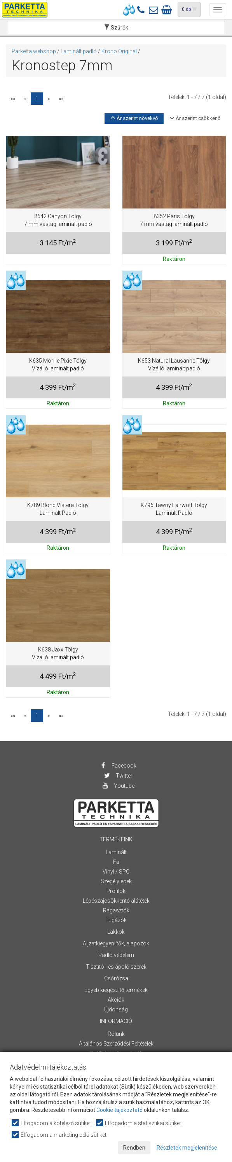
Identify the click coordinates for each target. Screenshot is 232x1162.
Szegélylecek (116, 881)
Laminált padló (79, 51)
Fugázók (116, 920)
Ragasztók (116, 910)
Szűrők (116, 27)
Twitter (118, 776)
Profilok (116, 891)
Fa (116, 862)
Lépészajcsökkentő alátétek (116, 901)
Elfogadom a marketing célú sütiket (59, 1134)
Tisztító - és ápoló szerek (116, 967)
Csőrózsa (116, 978)
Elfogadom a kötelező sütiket (51, 1123)
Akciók (116, 1000)
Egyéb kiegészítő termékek (116, 990)
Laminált (116, 852)
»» (61, 99)
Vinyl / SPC (116, 871)
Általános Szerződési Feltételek (116, 1043)
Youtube (118, 786)
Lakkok (116, 932)
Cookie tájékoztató (119, 1110)
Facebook (117, 766)
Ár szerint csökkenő (194, 118)
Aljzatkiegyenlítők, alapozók (116, 943)
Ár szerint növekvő (134, 118)
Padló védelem (116, 955)
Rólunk (116, 1034)
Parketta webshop (34, 51)
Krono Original (119, 51)
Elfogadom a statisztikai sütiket (139, 1123)
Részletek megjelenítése (187, 1148)
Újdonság (116, 1009)
